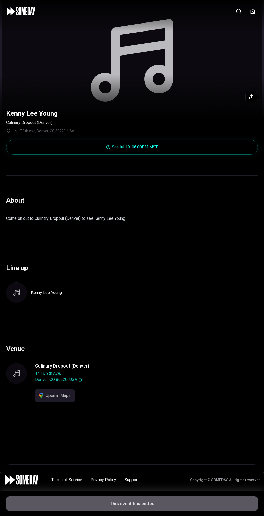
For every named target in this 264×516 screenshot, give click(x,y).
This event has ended (132, 503)
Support (132, 479)
